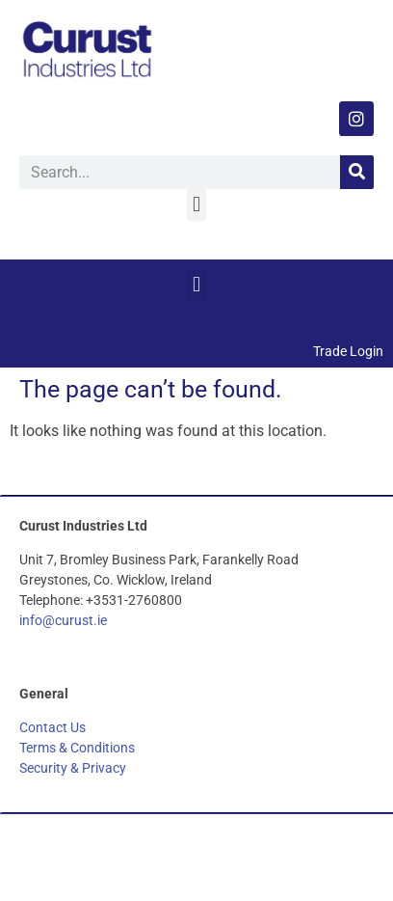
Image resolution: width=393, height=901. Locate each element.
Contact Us (52, 727)
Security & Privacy (72, 768)
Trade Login (348, 351)
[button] (196, 205)
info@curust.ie (63, 620)
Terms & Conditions (77, 747)
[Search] (357, 172)
